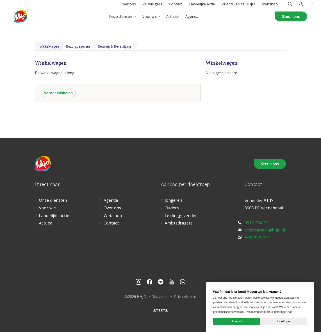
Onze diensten (121, 21)
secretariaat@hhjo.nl (265, 230)
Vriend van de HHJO (231, 5)
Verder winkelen (58, 92)
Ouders (172, 208)
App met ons (257, 237)
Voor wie (149, 21)
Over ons (121, 5)
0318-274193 (257, 222)
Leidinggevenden (181, 215)
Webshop (263, 5)
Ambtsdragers (179, 223)
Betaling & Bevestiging (114, 46)
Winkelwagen (49, 46)
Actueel (172, 21)
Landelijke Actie (195, 5)
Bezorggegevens (78, 46)
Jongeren (173, 200)
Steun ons (291, 21)
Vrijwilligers (145, 5)
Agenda (191, 21)
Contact (168, 5)
